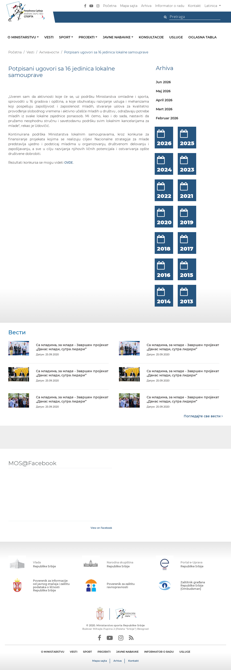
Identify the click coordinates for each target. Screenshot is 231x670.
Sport (65, 37)
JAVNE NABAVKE (127, 651)
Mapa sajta (128, 6)
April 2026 (164, 100)
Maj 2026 (163, 91)
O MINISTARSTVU (52, 651)
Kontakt (194, 6)
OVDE (68, 162)
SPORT (87, 651)
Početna (109, 6)
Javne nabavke (117, 37)
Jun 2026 (163, 82)
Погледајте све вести (203, 416)
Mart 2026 (164, 109)
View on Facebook (101, 527)
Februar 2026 (167, 118)
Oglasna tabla (202, 37)
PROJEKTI (104, 651)
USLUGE (184, 651)
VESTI (73, 651)
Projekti (87, 37)
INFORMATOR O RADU (159, 651)
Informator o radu (169, 6)
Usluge (176, 37)
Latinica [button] (211, 6)
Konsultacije (151, 37)
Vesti (48, 37)
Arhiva (146, 6)
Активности (49, 52)
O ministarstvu (22, 37)
